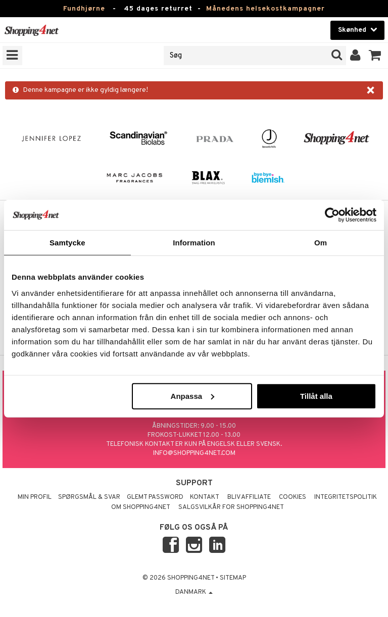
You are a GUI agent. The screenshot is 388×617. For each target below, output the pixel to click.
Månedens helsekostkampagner (265, 9)
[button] (375, 55)
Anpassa (193, 395)
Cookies (292, 497)
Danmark (194, 592)
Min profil (35, 497)
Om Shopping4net (140, 507)
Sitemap (233, 578)
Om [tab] (320, 242)
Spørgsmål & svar (89, 497)
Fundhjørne (84, 9)
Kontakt (204, 497)
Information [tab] (194, 242)
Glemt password (155, 497)
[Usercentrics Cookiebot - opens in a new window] (332, 215)
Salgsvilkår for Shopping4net (231, 507)
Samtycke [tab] (67, 242)
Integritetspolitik (345, 497)
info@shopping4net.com (194, 453)
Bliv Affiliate (249, 497)
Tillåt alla (316, 395)
